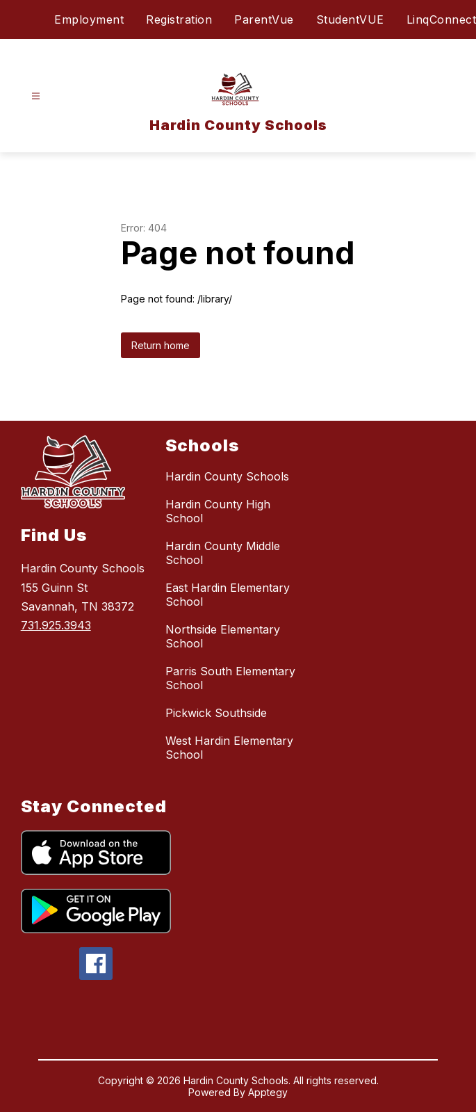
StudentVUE (350, 19)
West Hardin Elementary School (229, 748)
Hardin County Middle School (222, 553)
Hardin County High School (217, 511)
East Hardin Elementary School (227, 595)
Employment (89, 19)
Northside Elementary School (222, 636)
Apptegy (268, 1092)
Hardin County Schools (227, 476)
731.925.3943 (56, 625)
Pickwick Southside (216, 713)
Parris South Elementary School (230, 678)
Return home (160, 345)
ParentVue (264, 19)
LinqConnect (442, 19)
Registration (179, 19)
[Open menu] (36, 96)
